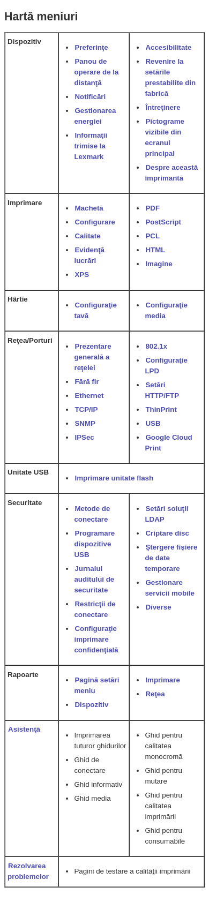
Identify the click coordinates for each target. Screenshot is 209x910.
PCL (152, 236)
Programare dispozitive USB (94, 544)
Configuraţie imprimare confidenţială (96, 639)
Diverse (158, 607)
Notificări (90, 97)
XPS (81, 274)
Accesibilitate (168, 47)
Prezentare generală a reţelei (92, 357)
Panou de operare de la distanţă (96, 72)
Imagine (158, 264)
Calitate (87, 236)
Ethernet (88, 396)
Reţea (155, 694)
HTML (155, 250)
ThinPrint (161, 409)
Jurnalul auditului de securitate (94, 579)
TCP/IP (86, 409)
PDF (152, 208)
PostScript (163, 222)
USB (152, 423)
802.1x (156, 346)
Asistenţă (24, 729)
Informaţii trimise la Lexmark (90, 146)
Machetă (88, 208)
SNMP (84, 423)
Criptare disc (167, 533)
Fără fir (86, 382)
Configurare (94, 222)
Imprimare (162, 680)
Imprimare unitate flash (113, 478)
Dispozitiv (91, 705)
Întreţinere (162, 107)
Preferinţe (91, 47)
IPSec (84, 437)
